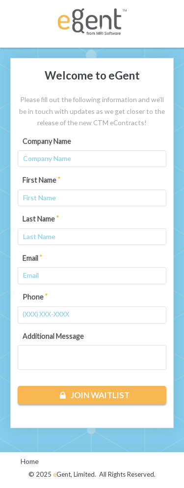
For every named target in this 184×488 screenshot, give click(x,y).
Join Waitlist (95, 395)
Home (30, 461)
